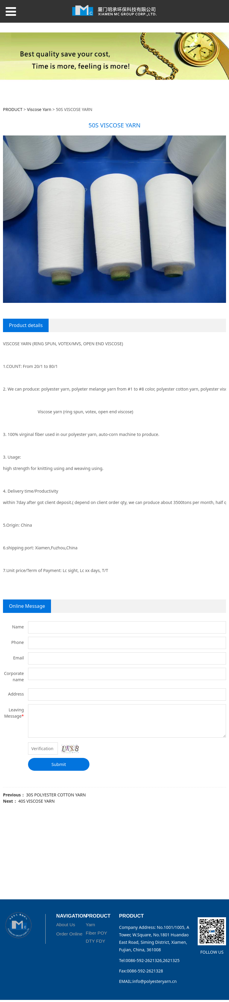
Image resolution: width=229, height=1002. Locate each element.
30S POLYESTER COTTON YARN (56, 795)
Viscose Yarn (39, 109)
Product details (26, 325)
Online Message (27, 606)
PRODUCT (12, 109)
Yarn (90, 924)
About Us (65, 924)
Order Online (69, 933)
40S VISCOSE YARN (36, 801)
